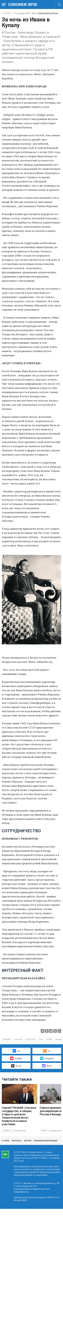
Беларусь (7, 1039)
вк (16, 1050)
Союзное (7, 1130)
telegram (47, 1058)
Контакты (16, 1141)
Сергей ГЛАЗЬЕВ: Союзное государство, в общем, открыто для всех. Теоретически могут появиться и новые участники (19, 1116)
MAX (47, 1065)
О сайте (5, 1141)
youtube (16, 1058)
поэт (41, 1039)
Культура (7, 13)
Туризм (44, 1130)
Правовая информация (45, 1141)
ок (46, 1050)
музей (49, 1039)
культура (18, 1039)
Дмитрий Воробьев (48, 13)
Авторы (27, 1141)
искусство (30, 1039)
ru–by (16, 1065)
